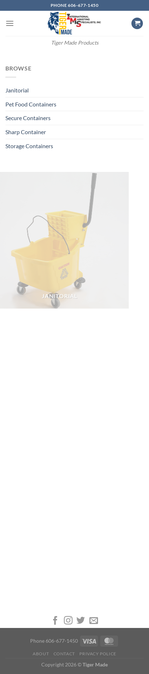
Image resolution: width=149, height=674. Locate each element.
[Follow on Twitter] (80, 621)
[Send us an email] (93, 621)
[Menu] (9, 23)
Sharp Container (25, 131)
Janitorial (17, 90)
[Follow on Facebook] (55, 621)
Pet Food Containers (30, 104)
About (41, 653)
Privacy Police (97, 653)
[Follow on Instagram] (68, 621)
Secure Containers (28, 117)
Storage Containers (29, 145)
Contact (64, 653)
